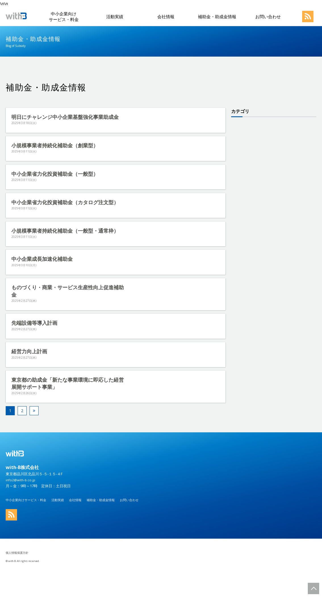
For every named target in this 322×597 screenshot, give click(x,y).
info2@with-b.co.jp (21, 501)
